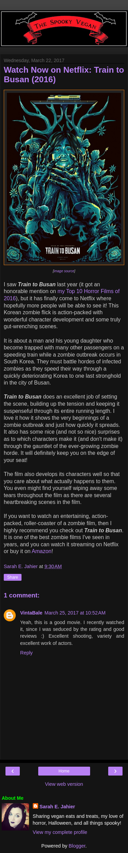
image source (64, 271)
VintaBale (31, 613)
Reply (26, 652)
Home (63, 771)
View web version (64, 784)
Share (12, 577)
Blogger (77, 846)
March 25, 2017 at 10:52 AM (74, 613)
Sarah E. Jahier (57, 806)
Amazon (42, 551)
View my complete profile (60, 832)
